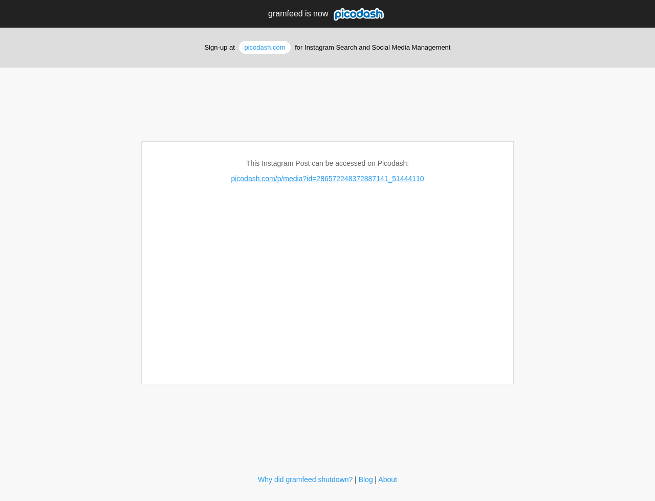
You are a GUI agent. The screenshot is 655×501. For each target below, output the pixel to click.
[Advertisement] (327, 101)
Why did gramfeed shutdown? (305, 479)
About (387, 479)
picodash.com (264, 47)
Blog (366, 479)
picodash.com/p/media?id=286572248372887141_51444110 (327, 179)
